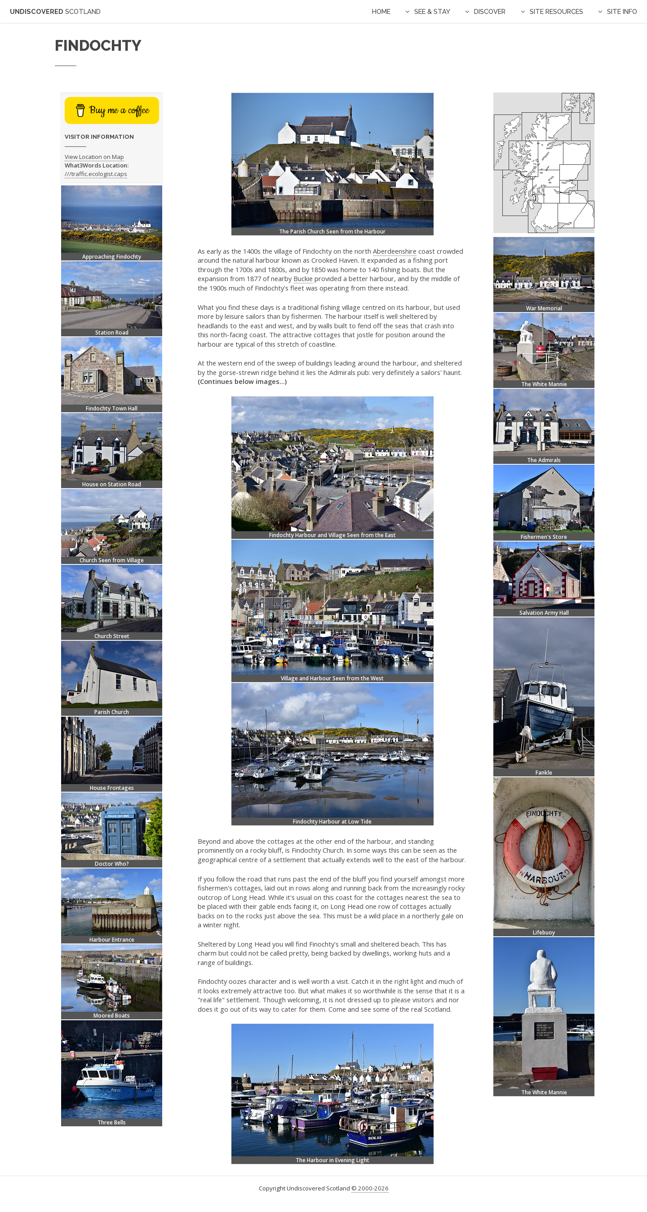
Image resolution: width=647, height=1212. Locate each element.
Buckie (303, 278)
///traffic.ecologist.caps (96, 174)
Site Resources (556, 11)
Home (381, 11)
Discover (489, 11)
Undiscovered (55, 11)
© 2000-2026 (370, 1188)
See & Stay (432, 11)
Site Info (622, 11)
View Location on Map (94, 157)
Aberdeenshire (395, 251)
